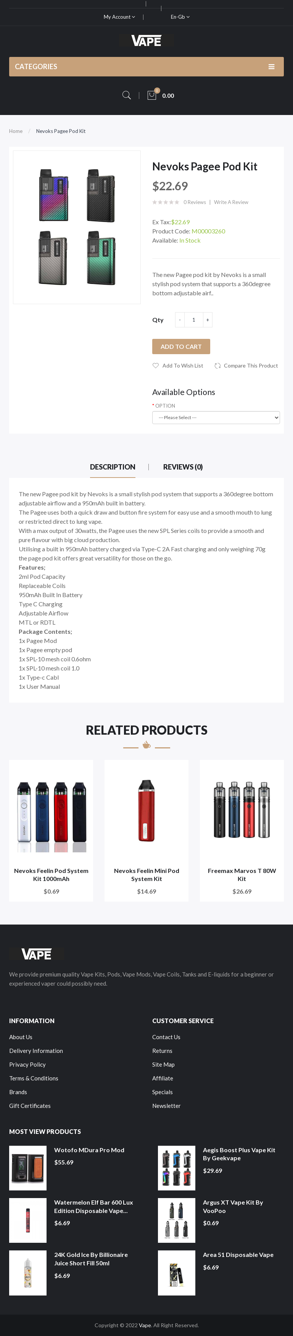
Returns (162, 1050)
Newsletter (166, 1105)
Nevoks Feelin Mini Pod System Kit (146, 875)
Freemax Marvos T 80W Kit (242, 875)
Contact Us (166, 1036)
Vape (145, 1325)
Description (112, 467)
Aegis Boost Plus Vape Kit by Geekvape (239, 1154)
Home (16, 131)
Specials (162, 1091)
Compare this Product (251, 365)
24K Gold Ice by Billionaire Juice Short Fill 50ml (91, 1258)
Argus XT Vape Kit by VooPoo (233, 1206)
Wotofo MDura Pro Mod (89, 1149)
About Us (20, 1036)
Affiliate (162, 1078)
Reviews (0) (183, 467)
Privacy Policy (27, 1064)
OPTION (165, 406)
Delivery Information (36, 1050)
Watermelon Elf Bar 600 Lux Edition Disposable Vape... (93, 1206)
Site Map (163, 1064)
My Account (119, 17)
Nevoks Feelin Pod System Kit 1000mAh (51, 875)
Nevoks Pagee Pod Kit (60, 131)
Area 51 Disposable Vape (238, 1254)
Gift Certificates (30, 1105)
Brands (18, 1091)
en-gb (180, 17)
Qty (158, 319)
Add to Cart (181, 346)
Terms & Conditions (33, 1078)
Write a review (231, 202)
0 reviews (195, 202)
